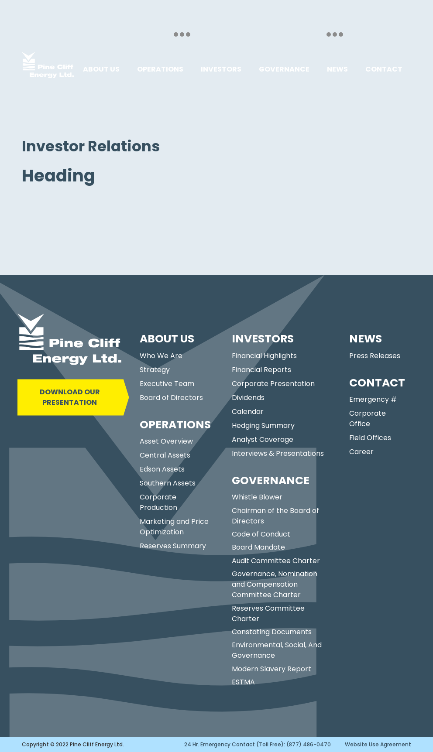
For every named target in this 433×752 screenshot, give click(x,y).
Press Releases (374, 356)
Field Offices (370, 438)
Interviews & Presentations (278, 453)
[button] (101, 69)
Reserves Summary (173, 546)
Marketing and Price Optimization (174, 526)
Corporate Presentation (273, 384)
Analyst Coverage (262, 439)
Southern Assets (168, 483)
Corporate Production (158, 502)
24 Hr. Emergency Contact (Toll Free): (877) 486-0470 (257, 744)
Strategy (155, 370)
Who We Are (161, 356)
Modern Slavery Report (271, 669)
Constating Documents (272, 632)
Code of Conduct (261, 534)
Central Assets (165, 455)
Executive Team (167, 384)
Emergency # (373, 399)
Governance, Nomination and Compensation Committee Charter (274, 584)
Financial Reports (261, 370)
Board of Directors (171, 398)
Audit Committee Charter (276, 561)
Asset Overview (166, 441)
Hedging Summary (263, 425)
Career (361, 452)
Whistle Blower (257, 497)
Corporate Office (367, 418)
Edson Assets (162, 469)
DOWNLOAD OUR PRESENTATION (70, 397)
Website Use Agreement (378, 744)
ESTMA (243, 682)
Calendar (248, 412)
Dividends (248, 398)
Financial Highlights (264, 356)
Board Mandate (258, 547)
